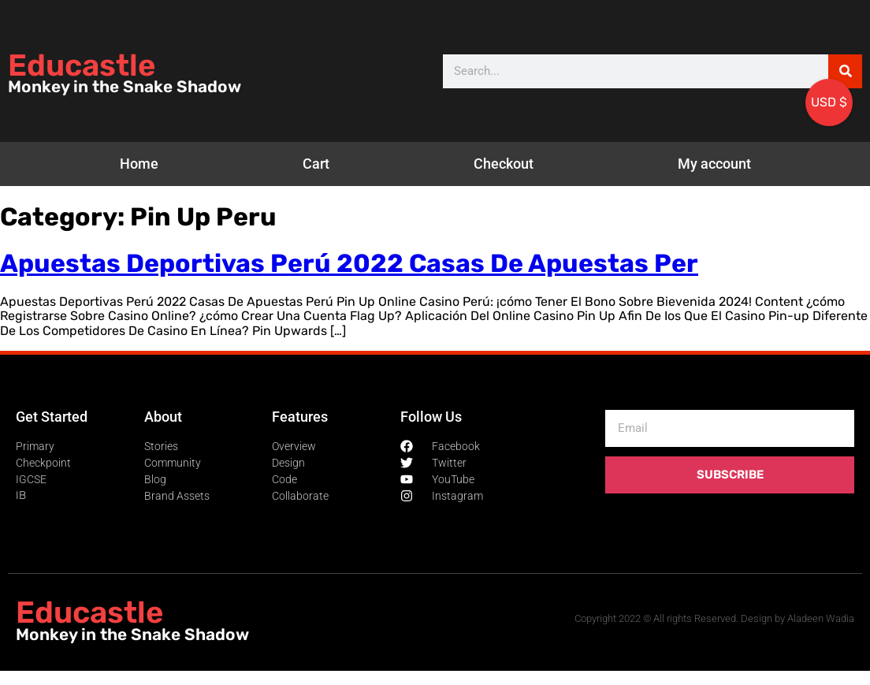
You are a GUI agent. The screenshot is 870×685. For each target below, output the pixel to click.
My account (714, 163)
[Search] (845, 71)
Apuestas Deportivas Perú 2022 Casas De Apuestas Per (349, 263)
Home (139, 163)
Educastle (81, 65)
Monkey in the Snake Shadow (124, 86)
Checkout (504, 163)
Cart (316, 163)
